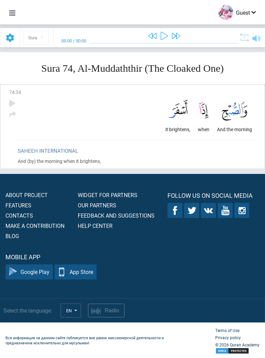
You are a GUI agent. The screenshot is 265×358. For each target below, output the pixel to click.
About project (26, 194)
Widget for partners (107, 194)
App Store (75, 272)
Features (18, 205)
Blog (12, 235)
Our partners (97, 205)
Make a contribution (34, 225)
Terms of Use (227, 330)
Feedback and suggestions (116, 215)
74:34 (15, 92)
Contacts (19, 215)
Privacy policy (228, 337)
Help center (95, 225)
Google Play (29, 272)
